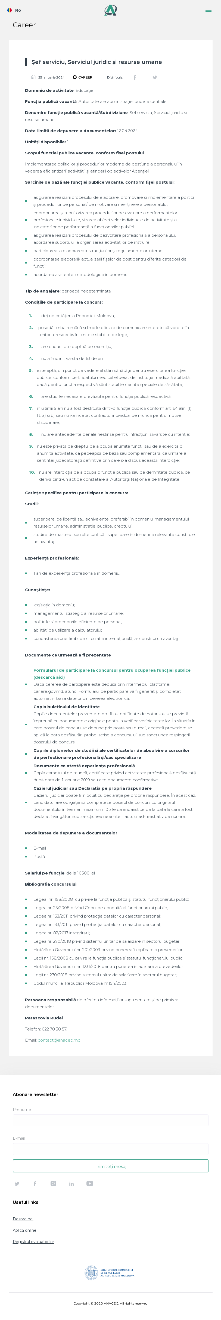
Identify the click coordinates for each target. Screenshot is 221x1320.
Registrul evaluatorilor (33, 1241)
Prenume (22, 1109)
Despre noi (23, 1219)
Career (85, 77)
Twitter (155, 77)
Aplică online (24, 1230)
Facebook (135, 77)
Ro (18, 10)
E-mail (19, 1138)
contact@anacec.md (59, 1040)
